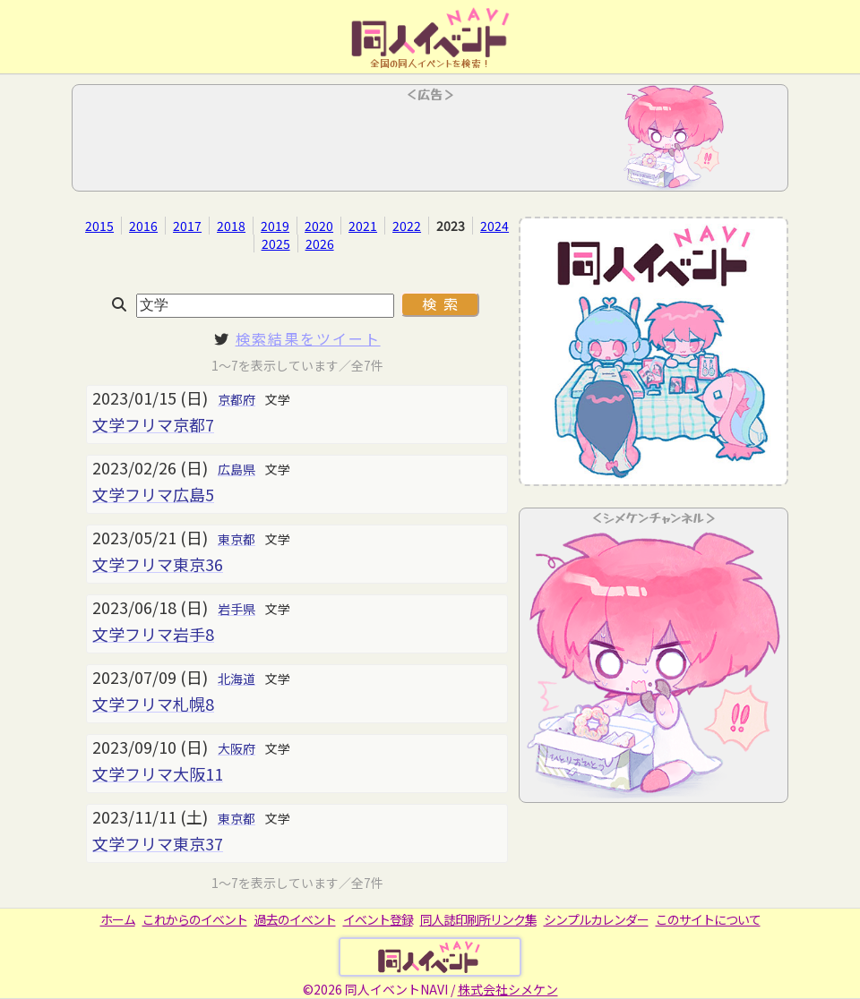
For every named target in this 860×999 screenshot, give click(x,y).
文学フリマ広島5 (153, 494)
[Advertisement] (430, 143)
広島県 (236, 469)
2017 (187, 226)
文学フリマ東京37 (157, 843)
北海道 (236, 678)
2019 (275, 226)
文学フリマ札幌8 (153, 703)
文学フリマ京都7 (153, 424)
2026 (319, 243)
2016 (143, 226)
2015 (99, 226)
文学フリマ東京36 (157, 564)
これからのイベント (194, 919)
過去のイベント (295, 919)
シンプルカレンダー (596, 919)
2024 (494, 226)
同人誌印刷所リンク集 (478, 919)
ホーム (117, 919)
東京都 (236, 539)
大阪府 (236, 748)
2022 (406, 226)
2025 (276, 243)
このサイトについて (708, 919)
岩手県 (236, 609)
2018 (231, 226)
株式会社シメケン (508, 989)
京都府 (236, 399)
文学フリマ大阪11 (157, 773)
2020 (319, 226)
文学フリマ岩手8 (153, 633)
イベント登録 (378, 919)
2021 (362, 226)
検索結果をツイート (308, 338)
